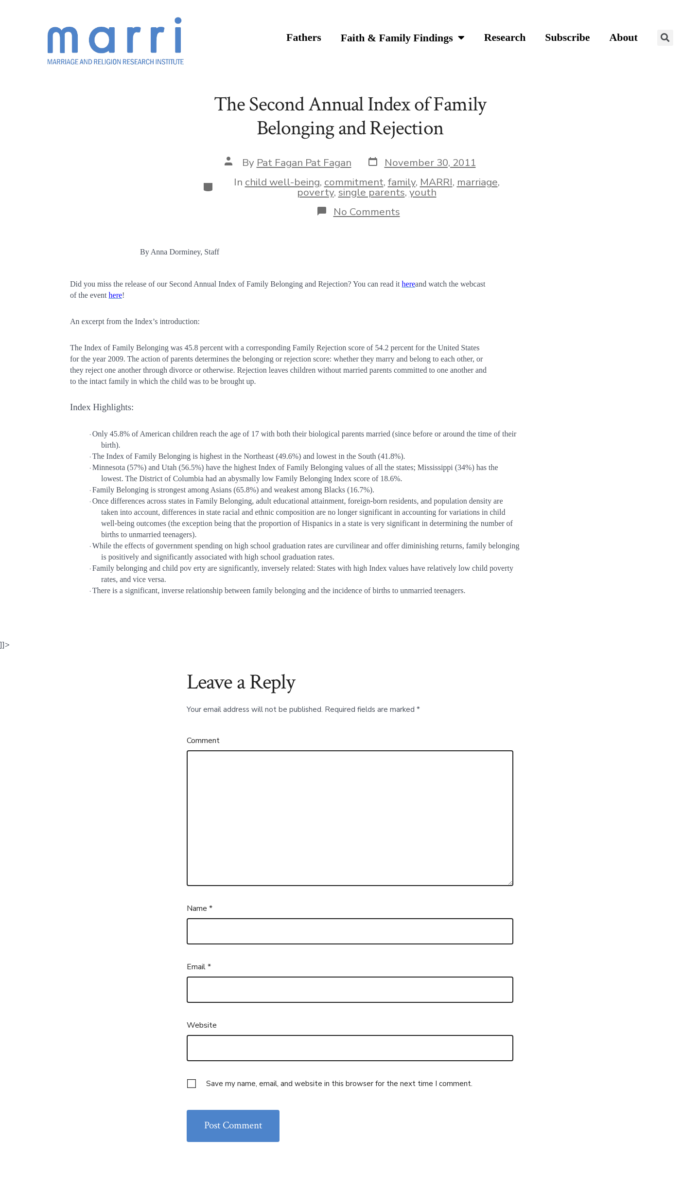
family (402, 182)
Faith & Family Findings (403, 38)
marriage (477, 182)
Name (199, 908)
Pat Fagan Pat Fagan (304, 162)
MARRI (436, 182)
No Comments (366, 211)
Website (202, 1025)
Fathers (303, 37)
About (624, 37)
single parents (371, 192)
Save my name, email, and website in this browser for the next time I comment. (339, 1083)
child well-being (282, 182)
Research (505, 37)
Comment (203, 740)
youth (423, 192)
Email (199, 966)
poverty (315, 192)
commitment (354, 182)
